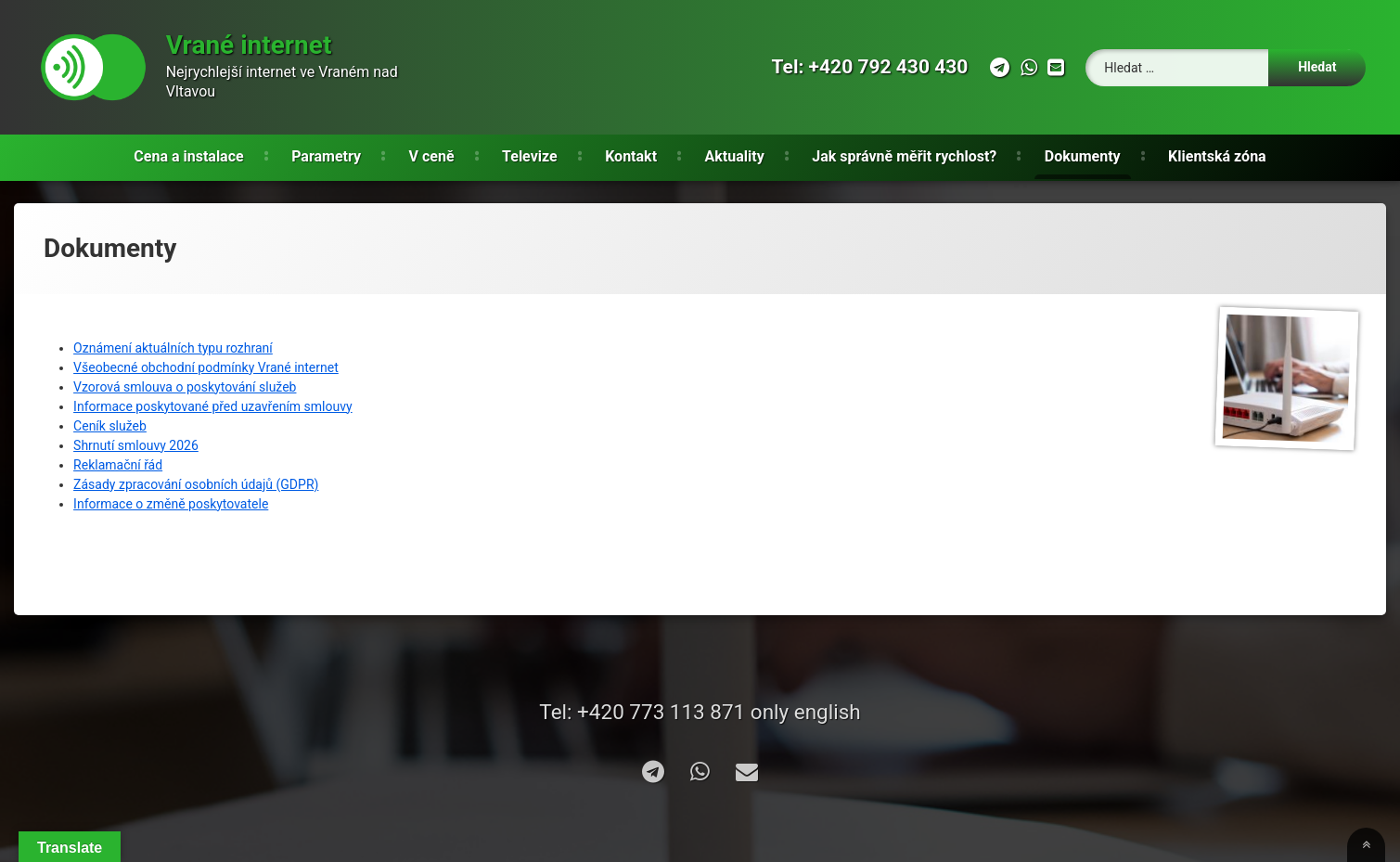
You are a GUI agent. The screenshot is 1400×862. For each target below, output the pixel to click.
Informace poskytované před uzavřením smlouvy (213, 406)
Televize (530, 156)
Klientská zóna (1217, 156)
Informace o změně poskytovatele (170, 503)
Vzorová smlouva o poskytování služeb (184, 387)
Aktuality (734, 156)
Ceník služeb (110, 425)
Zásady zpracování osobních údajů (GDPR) (195, 484)
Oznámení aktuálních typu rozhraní (173, 348)
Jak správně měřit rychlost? (904, 156)
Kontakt (631, 156)
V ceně (432, 156)
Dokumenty (1083, 156)
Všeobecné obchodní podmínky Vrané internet (206, 367)
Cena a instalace (188, 156)
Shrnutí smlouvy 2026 (136, 445)
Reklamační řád (117, 464)
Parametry (326, 156)
